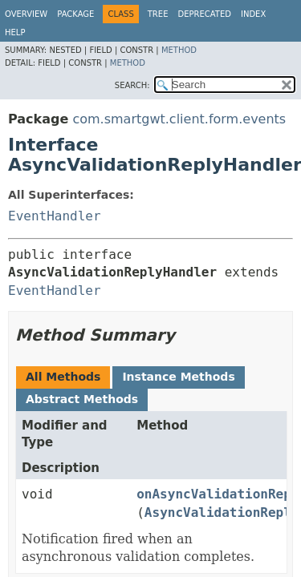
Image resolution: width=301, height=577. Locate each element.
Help (15, 32)
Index (253, 14)
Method (179, 50)
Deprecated (204, 14)
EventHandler (54, 216)
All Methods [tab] (63, 376)
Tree (158, 14)
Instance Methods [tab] (178, 376)
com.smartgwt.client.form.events (179, 119)
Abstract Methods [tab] (82, 399)
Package (75, 14)
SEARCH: (132, 85)
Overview (26, 14)
